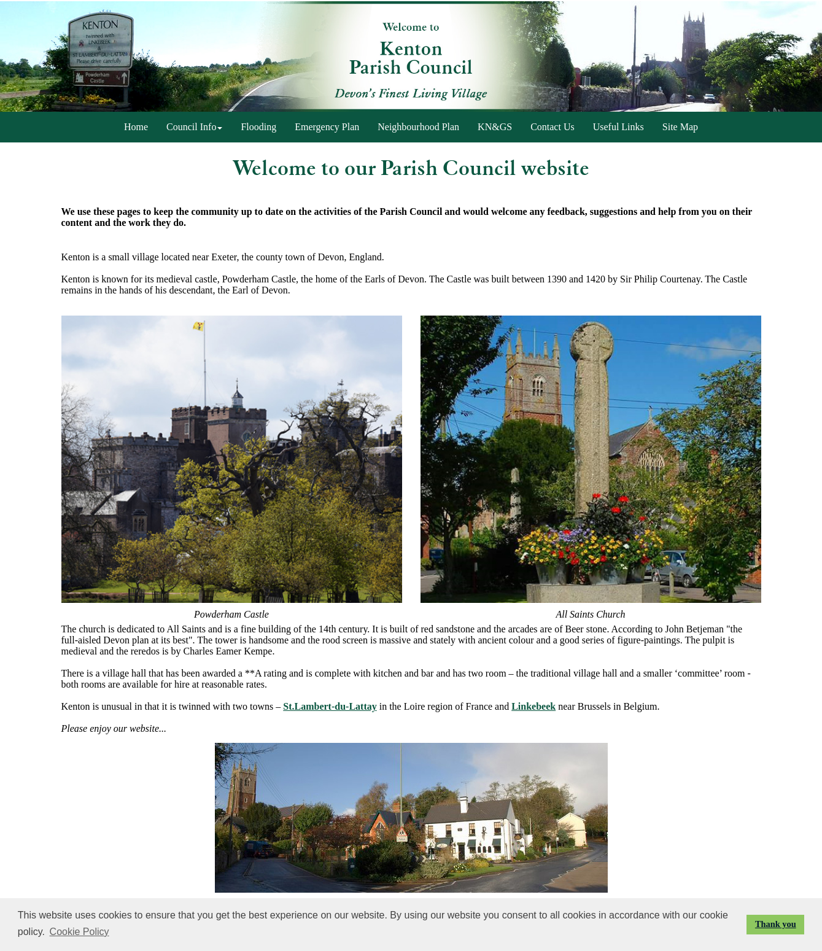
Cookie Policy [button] (79, 931)
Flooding (258, 127)
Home (136, 127)
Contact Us (552, 127)
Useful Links (618, 127)
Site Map (680, 127)
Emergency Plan (327, 127)
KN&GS (495, 127)
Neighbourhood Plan (418, 127)
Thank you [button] (775, 924)
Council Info (194, 127)
